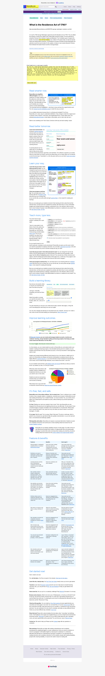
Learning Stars (54, 200)
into (52, 34)
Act (55, 24)
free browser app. (70, 527)
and (51, 38)
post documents (65, 547)
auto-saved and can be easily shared (59, 57)
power (31, 39)
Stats (41, 18)
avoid (68, 174)
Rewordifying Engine (39, 119)
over (51, 39)
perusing (60, 180)
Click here (41, 619)
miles (64, 39)
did (68, 39)
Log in (79, 9)
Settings (79, 6)
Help (74, 6)
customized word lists (65, 249)
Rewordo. (62, 594)
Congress (70, 38)
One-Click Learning (55, 605)
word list (69, 101)
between (43, 38)
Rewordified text (34, 18)
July (32, 34)
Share (46, 18)
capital (43, 36)
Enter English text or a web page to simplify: (37, 65)
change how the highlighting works (42, 111)
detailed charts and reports (53, 366)
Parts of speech (68, 18)
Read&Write (61, 2)
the (39, 24)
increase (64, 102)
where (38, 36)
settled (74, 34)
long (56, 43)
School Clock (67, 607)
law (54, 34)
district (55, 39)
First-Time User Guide (51, 584)
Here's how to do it (62, 315)
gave (66, 38)
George (39, 34)
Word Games (39, 654)
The (65, 36)
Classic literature (27, 9)
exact (40, 43)
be (58, 36)
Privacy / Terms (71, 651)
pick (36, 43)
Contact (55, 624)
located (61, 36)
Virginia (48, 38)
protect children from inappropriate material (62, 435)
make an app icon (68, 514)
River (40, 38)
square (61, 39)
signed (49, 34)
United (50, 36)
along (30, 38)
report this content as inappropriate (36, 48)
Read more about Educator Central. (52, 388)
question (33, 36)
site (67, 36)
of (59, 24)
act (71, 34)
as (73, 36)
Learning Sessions (38, 134)
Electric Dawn (69, 620)
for (47, 43)
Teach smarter (65, 9)
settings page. (47, 56)
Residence (47, 24)
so (54, 43)
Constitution (62, 38)
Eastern (40, 44)
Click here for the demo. (62, 580)
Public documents (37, 9)
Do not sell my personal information (52, 657)
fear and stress (68, 106)
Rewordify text (31, 85)
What (32, 24)
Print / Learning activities (56, 18)
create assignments (67, 548)
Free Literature (61, 651)
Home (65, 6)
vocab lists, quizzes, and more (66, 56)
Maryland (54, 38)
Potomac (36, 38)
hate (63, 174)
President (61, 41)
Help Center (53, 651)
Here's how (32, 236)
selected (70, 36)
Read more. (67, 452)
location (44, 43)
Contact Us (58, 654)
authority (31, 43)
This (69, 34)
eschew (70, 179)
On (30, 34)
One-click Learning (48, 654)
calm (72, 105)
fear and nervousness (67, 103)
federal (36, 41)
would (56, 36)
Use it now (53, 612)
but (67, 39)
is (36, 24)
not (70, 39)
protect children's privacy (35, 427)
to (34, 43)
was (60, 43)
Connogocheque (54, 44)
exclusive (36, 39)
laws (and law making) (44, 39)
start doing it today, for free (38, 212)
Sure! (59, 11)
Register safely (73, 9)
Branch (44, 44)
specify (73, 39)
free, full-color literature (53, 589)
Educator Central (35, 339)
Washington (44, 34)
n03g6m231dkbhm (52, 74)
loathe (63, 179)
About (36, 651)
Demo (69, 6)
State (53, 36)
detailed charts (42, 197)
